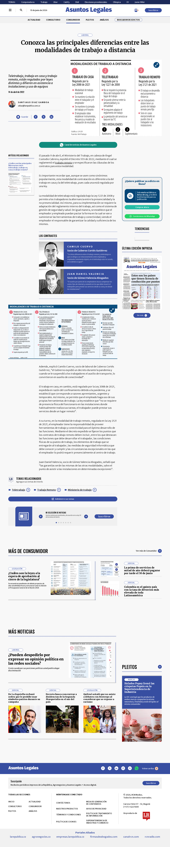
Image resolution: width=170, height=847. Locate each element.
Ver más (142, 315)
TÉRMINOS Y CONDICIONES (68, 814)
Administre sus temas (63, 499)
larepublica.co (18, 836)
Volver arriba (150, 768)
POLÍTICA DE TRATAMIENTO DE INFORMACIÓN (99, 814)
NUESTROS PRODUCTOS (67, 809)
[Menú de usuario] (136, 10)
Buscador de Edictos (128, 20)
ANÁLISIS (104, 20)
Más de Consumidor (28, 550)
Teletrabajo (18, 489)
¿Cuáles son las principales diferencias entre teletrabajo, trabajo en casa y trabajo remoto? (20, 166)
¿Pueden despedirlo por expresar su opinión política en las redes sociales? (36, 659)
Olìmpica (117, 2)
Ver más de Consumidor (149, 551)
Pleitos (129, 666)
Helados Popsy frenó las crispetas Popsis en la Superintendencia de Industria (139, 687)
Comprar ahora (142, 207)
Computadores (28, 2)
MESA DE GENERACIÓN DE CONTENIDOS (96, 802)
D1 (128, 2)
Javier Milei (139, 2)
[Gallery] (63, 515)
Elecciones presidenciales (96, 2)
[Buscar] (21, 10)
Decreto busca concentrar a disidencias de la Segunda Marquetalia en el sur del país (61, 698)
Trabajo (43, 2)
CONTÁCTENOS (63, 803)
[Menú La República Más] (10, 10)
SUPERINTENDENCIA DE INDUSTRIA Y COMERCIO (97, 821)
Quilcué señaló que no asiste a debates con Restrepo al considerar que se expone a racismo (99, 698)
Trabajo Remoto (46, 489)
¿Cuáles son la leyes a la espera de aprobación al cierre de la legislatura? (24, 576)
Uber (55, 2)
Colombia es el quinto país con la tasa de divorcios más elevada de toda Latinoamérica (141, 591)
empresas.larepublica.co (70, 836)
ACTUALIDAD (34, 20)
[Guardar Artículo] (22, 117)
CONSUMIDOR (73, 20)
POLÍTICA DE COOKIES (66, 821)
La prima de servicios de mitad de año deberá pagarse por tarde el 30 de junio (142, 570)
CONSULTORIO (53, 20)
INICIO (11, 801)
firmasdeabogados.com (103, 836)
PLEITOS (90, 20)
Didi (77, 2)
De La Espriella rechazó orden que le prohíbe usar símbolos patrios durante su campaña (24, 698)
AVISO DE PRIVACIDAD (96, 809)
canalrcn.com (131, 836)
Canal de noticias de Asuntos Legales (78, 145)
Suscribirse (153, 10)
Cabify (67, 2)
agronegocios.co (41, 836)
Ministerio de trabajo (80, 489)
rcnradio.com (152, 836)
